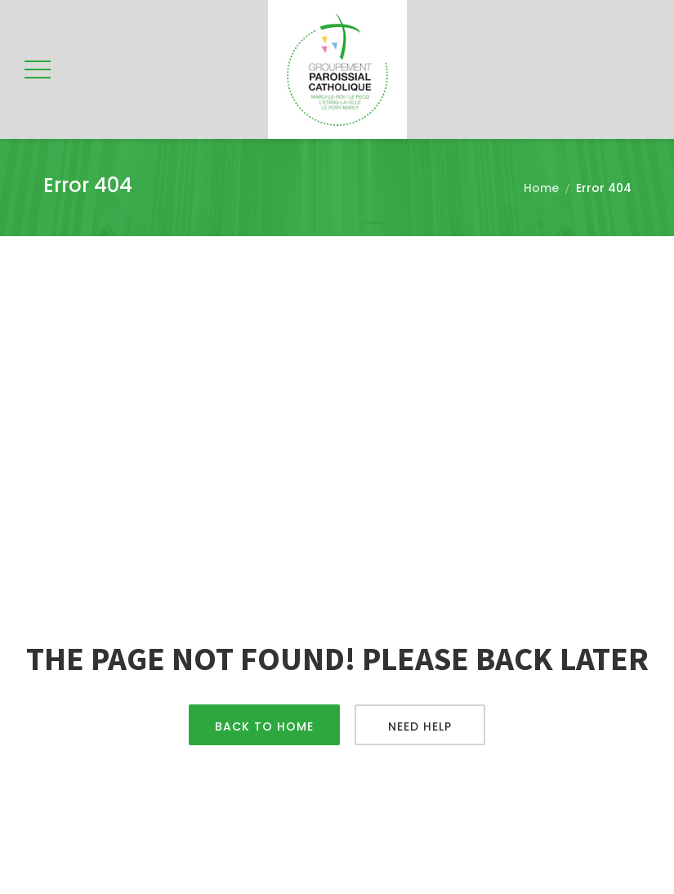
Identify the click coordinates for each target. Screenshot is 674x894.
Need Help (420, 726)
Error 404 (604, 188)
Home (541, 188)
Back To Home (264, 726)
